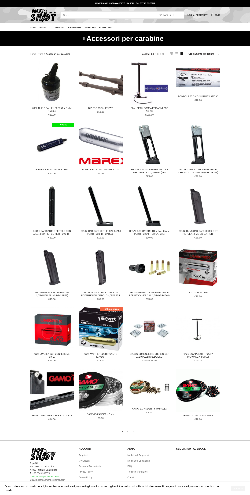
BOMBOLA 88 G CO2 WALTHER (52, 169)
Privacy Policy (86, 471)
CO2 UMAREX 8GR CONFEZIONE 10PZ (52, 355)
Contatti (131, 477)
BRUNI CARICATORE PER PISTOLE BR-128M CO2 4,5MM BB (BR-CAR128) (198, 171)
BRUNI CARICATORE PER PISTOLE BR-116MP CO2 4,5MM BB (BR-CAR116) (149, 172)
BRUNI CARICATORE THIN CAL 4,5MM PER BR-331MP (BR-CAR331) (149, 232)
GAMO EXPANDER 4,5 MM (100, 414)
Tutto (40, 54)
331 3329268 (52, 476)
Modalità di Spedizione (138, 460)
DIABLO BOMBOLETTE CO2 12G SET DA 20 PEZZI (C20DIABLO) (149, 355)
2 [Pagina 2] (122, 431)
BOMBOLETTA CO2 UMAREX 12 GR (100, 169)
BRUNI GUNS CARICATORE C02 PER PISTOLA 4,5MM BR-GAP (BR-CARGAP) (198, 234)
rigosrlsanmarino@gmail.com (50, 480)
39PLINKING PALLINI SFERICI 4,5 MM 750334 (52, 109)
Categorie (165, 15)
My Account (84, 460)
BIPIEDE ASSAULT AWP (100, 108)
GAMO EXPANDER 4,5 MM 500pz (149, 408)
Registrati (83, 455)
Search (180, 15)
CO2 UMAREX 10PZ (198, 292)
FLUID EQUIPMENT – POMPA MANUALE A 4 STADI (198, 355)
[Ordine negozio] (204, 54)
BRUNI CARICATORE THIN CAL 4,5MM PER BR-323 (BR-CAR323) (101, 232)
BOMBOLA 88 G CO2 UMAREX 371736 (198, 96)
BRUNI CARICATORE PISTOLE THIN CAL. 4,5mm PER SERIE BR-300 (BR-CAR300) (52, 234)
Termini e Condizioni (137, 471)
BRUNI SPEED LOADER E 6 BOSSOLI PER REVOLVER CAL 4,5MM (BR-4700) (149, 294)
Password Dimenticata (90, 466)
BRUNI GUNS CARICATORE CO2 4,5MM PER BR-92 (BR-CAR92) (52, 294)
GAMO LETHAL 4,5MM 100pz (198, 415)
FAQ (129, 466)
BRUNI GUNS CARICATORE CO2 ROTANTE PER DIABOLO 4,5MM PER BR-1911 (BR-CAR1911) (100, 295)
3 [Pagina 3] (127, 431)
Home (33, 54)
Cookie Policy (85, 477)
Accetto (238, 488)
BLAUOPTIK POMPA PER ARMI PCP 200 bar (149, 109)
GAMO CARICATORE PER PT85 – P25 (52, 415)
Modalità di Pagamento (138, 455)
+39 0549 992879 (41, 473)
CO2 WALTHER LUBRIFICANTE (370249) (100, 355)
